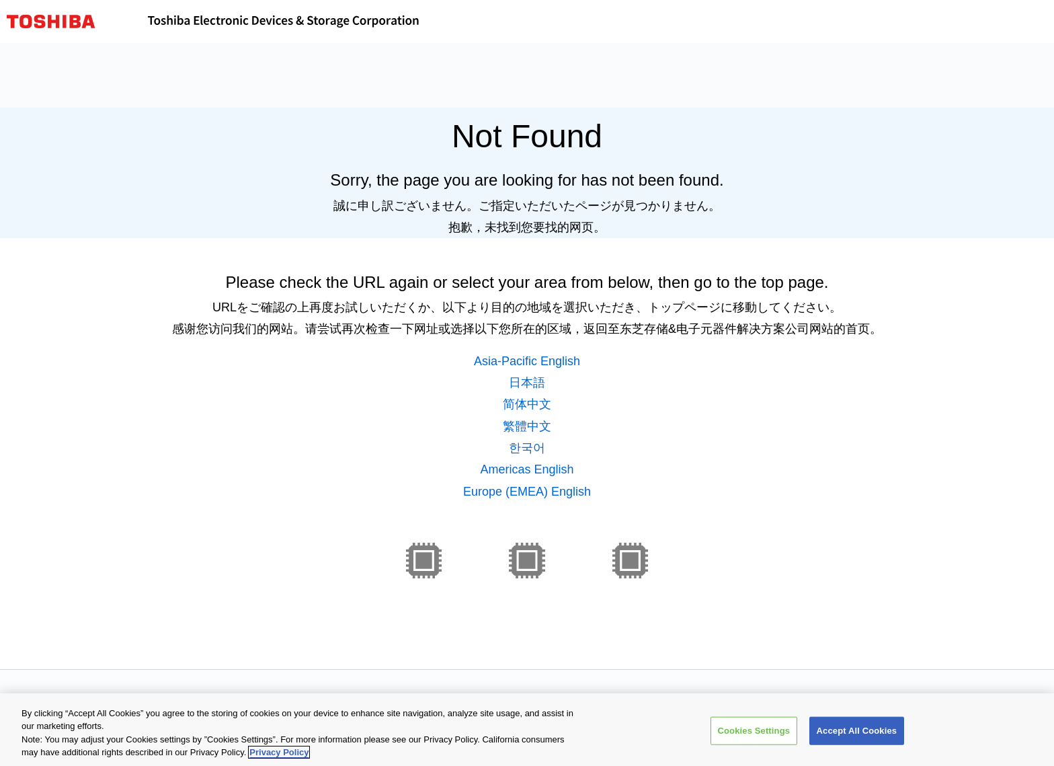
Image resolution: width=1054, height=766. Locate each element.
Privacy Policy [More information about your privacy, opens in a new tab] (279, 752)
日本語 (527, 382)
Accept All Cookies (857, 731)
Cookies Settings (754, 731)
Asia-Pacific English (527, 361)
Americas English (526, 469)
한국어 (527, 448)
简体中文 (527, 404)
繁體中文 (527, 426)
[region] (527, 729)
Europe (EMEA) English (527, 491)
